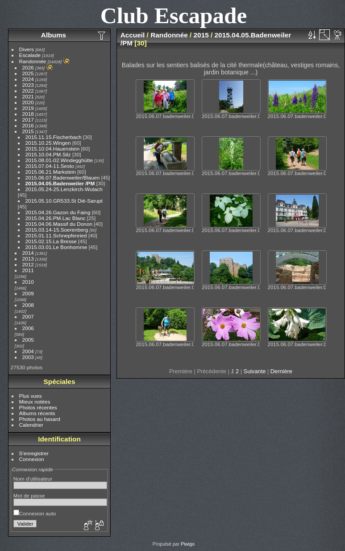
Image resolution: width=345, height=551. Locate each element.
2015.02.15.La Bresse (51, 241)
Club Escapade (173, 15)
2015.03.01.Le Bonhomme (56, 247)
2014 (28, 253)
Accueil (133, 35)
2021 (28, 96)
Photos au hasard (39, 419)
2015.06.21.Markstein (50, 172)
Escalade (30, 55)
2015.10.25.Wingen (48, 143)
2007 (28, 316)
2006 (28, 328)
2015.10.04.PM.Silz (48, 154)
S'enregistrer (34, 453)
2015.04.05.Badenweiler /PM (60, 183)
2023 (28, 85)
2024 (28, 79)
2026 (28, 67)
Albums (53, 35)
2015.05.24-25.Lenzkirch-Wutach (64, 189)
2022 (28, 91)
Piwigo (188, 544)
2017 (28, 119)
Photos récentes (38, 407)
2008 (28, 305)
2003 (28, 357)
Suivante (255, 371)
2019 (28, 108)
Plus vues (30, 396)
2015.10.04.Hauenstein (52, 148)
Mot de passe (29, 495)
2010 (28, 282)
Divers (26, 49)
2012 (28, 264)
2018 (28, 114)
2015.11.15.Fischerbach (53, 137)
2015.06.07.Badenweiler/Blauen (62, 177)
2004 (28, 351)
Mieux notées (34, 401)
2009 (28, 293)
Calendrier (31, 425)
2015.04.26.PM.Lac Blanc (55, 218)
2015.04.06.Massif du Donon (58, 224)
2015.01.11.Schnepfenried (56, 235)
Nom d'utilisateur (32, 479)
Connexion (31, 459)
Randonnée (32, 61)
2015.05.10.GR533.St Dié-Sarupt (64, 201)
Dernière (281, 371)
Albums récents (37, 413)
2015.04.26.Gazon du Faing (58, 212)
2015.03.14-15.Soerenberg (56, 230)
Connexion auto (34, 513)
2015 (28, 131)
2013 (28, 258)
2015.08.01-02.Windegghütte (59, 160)
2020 (28, 102)
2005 (28, 340)
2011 (28, 270)
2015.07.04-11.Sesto (49, 166)
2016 (28, 125)
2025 (28, 73)
